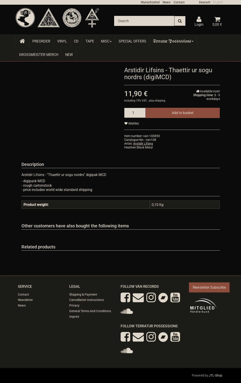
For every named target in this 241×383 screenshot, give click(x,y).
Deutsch (204, 2)
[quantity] (135, 113)
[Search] (144, 21)
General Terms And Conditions (90, 311)
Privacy (74, 305)
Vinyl (62, 41)
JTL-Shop (215, 375)
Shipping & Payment (83, 294)
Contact (179, 2)
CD (76, 41)
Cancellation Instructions (86, 300)
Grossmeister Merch (38, 55)
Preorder (41, 41)
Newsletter (25, 300)
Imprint (74, 316)
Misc (106, 41)
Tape (90, 41)
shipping (160, 100)
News (166, 2)
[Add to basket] (182, 113)
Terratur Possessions (173, 41)
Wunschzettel (150, 2)
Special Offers (132, 41)
